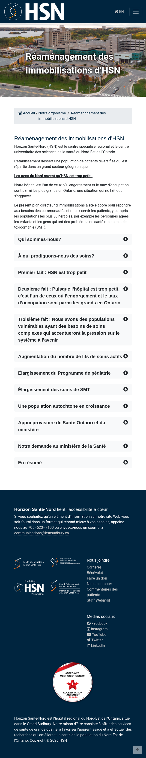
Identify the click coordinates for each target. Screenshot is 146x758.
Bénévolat (95, 573)
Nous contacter (99, 584)
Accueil (26, 113)
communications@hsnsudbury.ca (41, 533)
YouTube (96, 634)
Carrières (94, 567)
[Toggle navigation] (135, 11)
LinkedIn (96, 645)
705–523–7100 (41, 527)
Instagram (97, 629)
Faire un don (97, 578)
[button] (73, 239)
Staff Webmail (98, 600)
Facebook (97, 623)
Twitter (95, 640)
